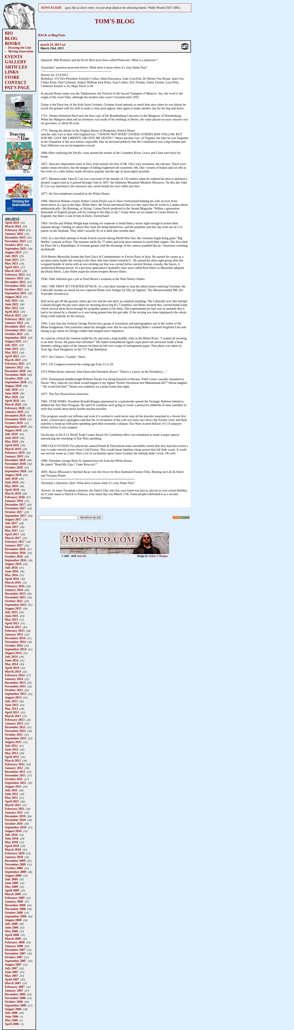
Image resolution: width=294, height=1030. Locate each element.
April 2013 (12, 712)
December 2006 (15, 994)
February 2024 (15, 230)
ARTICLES (16, 67)
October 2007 (14, 957)
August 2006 (13, 1009)
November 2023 (15, 241)
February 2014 (15, 675)
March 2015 (13, 627)
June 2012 (11, 749)
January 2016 (14, 590)
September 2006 (15, 1005)
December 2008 (15, 905)
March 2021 (13, 360)
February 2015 (15, 630)
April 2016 (12, 578)
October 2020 (14, 378)
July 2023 (11, 256)
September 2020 (15, 382)
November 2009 (15, 864)
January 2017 (14, 545)
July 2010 (11, 834)
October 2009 (14, 868)
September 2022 (15, 293)
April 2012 (12, 757)
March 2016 (13, 582)
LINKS (12, 72)
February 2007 (15, 987)
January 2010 (14, 857)
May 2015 (11, 619)
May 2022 (11, 308)
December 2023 (15, 237)
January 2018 (14, 501)
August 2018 (13, 475)
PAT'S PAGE (17, 87)
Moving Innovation (20, 51)
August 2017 (13, 519)
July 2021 (11, 345)
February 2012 (15, 764)
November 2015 (15, 597)
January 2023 (14, 278)
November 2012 (15, 731)
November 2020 (15, 374)
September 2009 (15, 872)
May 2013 (11, 708)
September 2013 (15, 693)
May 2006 (11, 1020)
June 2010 (11, 838)
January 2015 (14, 634)
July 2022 (11, 300)
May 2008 (11, 931)
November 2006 (15, 998)
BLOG (11, 38)
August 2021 (13, 341)
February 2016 (15, 586)
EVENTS (13, 56)
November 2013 (15, 686)
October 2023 (14, 245)
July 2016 (11, 567)
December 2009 (15, 860)
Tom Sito (81, 556)
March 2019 (13, 449)
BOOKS (13, 43)
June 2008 (11, 927)
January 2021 (14, 367)
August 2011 (13, 786)
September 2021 (15, 337)
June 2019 (11, 437)
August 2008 (13, 920)
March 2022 (13, 315)
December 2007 (15, 949)
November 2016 (15, 552)
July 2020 (11, 389)
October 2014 (14, 645)
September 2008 (15, 916)
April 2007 (12, 979)
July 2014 (11, 656)
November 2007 (15, 953)
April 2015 (12, 623)
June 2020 (11, 393)
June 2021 (11, 348)
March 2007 (13, 983)
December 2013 (15, 682)
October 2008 (14, 912)
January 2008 (14, 946)
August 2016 (13, 564)
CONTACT (15, 82)
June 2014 (11, 660)
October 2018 (14, 467)
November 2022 (15, 285)
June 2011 (11, 794)
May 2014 (11, 664)
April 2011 (12, 801)
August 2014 (13, 653)
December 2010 (15, 816)
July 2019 (11, 434)
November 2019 (15, 419)
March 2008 (13, 938)
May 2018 (11, 486)
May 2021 (11, 352)
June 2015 (11, 616)
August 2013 (13, 697)
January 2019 (14, 456)
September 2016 (15, 560)
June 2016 (11, 571)
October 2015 (14, 601)
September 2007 (15, 961)
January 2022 (14, 322)
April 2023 (12, 267)
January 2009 (14, 901)
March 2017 (13, 538)
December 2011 (15, 771)
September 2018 (15, 471)
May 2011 (11, 797)
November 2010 (15, 820)
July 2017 (11, 523)
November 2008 (15, 909)
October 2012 (14, 734)
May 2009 (11, 886)
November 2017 (15, 508)
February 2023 (15, 274)
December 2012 (15, 727)
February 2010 (15, 853)
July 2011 (11, 790)
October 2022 (14, 289)
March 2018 (13, 493)
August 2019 (13, 430)
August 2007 (13, 964)
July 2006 (11, 1013)
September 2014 (15, 649)
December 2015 (15, 593)
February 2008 (15, 942)
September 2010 (15, 827)
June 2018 (11, 482)
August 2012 (13, 742)
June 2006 (11, 1016)
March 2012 (13, 760)
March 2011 (13, 805)
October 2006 (14, 1001)
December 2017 (15, 504)
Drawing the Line (19, 47)
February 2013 (15, 719)
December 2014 (15, 638)
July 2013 (11, 701)
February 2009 (15, 898)
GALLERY (15, 61)
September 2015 (15, 604)
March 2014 (13, 671)
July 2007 (11, 968)
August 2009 (13, 875)
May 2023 (11, 263)
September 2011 (15, 783)
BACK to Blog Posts (51, 35)
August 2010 (13, 831)
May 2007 (11, 975)
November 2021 (15, 330)
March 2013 (13, 716)
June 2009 (11, 883)
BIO (9, 33)
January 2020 (14, 412)
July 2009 (11, 879)
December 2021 (15, 326)
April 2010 (12, 846)
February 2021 (15, 363)
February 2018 (15, 497)
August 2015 (13, 608)
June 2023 (11, 259)
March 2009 (13, 894)
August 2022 (13, 297)
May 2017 (11, 530)
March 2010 (13, 849)
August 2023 (13, 252)
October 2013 (14, 690)
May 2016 (11, 575)
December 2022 (15, 282)
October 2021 (14, 334)
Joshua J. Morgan (158, 556)
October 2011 (14, 779)
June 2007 (11, 972)
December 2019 (15, 415)
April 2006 (12, 1024)
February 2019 (15, 452)
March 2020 (13, 404)
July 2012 (11, 745)
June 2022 (11, 304)
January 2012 (14, 768)
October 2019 (14, 423)
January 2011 (14, 812)
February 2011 (14, 808)
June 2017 (11, 527)
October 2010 (14, 823)
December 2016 (15, 549)
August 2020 (13, 386)
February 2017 (15, 541)
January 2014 (14, 679)
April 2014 (12, 668)
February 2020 (15, 408)
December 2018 (15, 460)
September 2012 (15, 738)
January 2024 (14, 233)
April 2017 (12, 534)
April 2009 (12, 890)
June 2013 (11, 705)
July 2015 (11, 612)
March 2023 (13, 271)
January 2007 (14, 990)
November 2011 (15, 775)
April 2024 (12, 222)
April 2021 (12, 356)
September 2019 (15, 426)
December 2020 (15, 371)
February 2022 (15, 319)
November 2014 (15, 642)
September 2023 (15, 248)
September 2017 (15, 515)
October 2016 (14, 556)
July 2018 (11, 478)
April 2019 (12, 445)
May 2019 (11, 441)
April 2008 (12, 935)
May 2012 (11, 753)
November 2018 (15, 463)
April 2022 (12, 311)
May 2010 (11, 842)
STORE (12, 77)
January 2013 (14, 723)
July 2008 (11, 923)
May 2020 (11, 397)
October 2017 (14, 512)
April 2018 (12, 489)
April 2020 (12, 400)
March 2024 (13, 226)
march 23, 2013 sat (52, 44)
